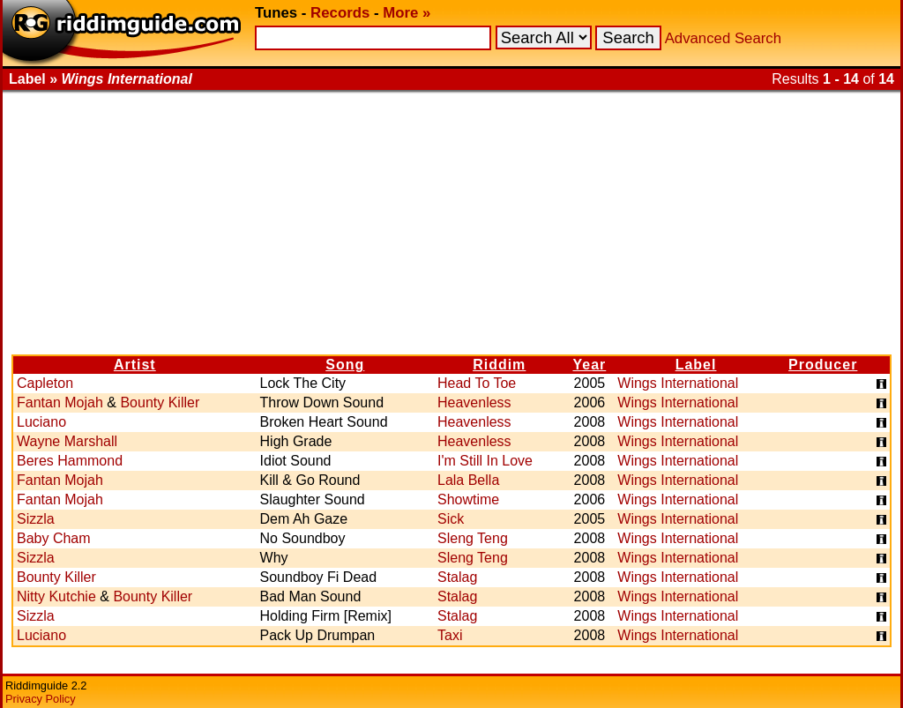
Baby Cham (54, 538)
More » (406, 12)
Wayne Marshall (67, 441)
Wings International (677, 383)
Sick (450, 518)
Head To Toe (476, 383)
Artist (135, 364)
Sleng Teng (472, 538)
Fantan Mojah (60, 402)
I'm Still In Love (485, 460)
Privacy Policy (40, 698)
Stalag (457, 577)
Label (696, 364)
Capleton (45, 383)
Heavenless (474, 402)
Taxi (449, 635)
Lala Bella (468, 480)
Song (344, 364)
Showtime (468, 499)
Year (589, 364)
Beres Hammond (70, 460)
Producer (822, 364)
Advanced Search (723, 38)
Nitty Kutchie (56, 596)
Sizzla (36, 518)
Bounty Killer (159, 402)
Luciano (41, 421)
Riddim (499, 364)
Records (339, 12)
